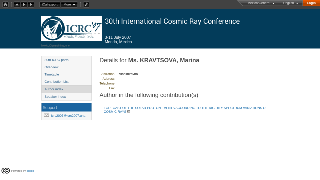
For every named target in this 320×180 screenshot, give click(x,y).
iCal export (51, 5)
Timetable (51, 74)
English (288, 3)
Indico (30, 170)
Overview (51, 67)
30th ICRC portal (56, 60)
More (67, 4)
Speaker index (55, 96)
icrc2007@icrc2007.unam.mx (72, 116)
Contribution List (56, 82)
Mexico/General (259, 3)
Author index (53, 89)
